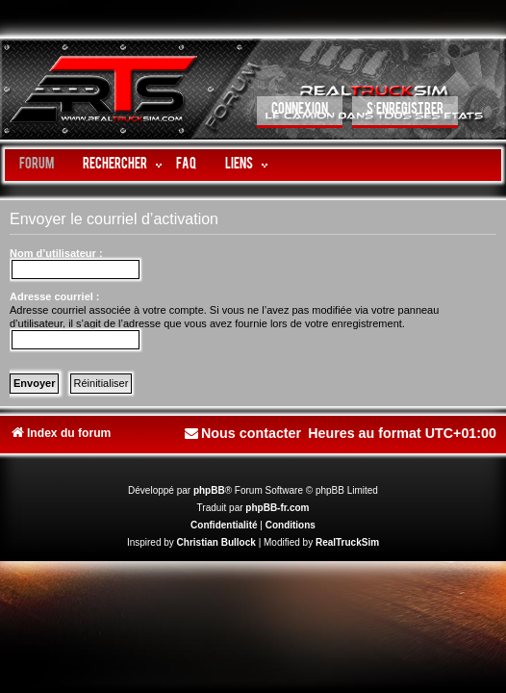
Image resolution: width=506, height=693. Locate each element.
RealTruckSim (347, 542)
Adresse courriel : (55, 296)
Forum (36, 165)
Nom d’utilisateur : (56, 253)
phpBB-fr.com (277, 507)
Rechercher (115, 165)
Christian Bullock (216, 542)
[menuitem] (299, 112)
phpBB (209, 490)
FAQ (186, 165)
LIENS (239, 165)
